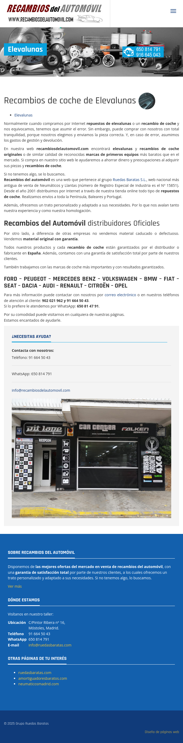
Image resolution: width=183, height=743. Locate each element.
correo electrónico (120, 294)
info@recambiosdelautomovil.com (41, 390)
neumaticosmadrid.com (38, 683)
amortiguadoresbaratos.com (42, 678)
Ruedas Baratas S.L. (129, 179)
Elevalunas (23, 115)
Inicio (78, 49)
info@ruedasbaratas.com (50, 645)
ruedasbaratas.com (34, 672)
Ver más (15, 586)
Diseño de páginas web (162, 732)
